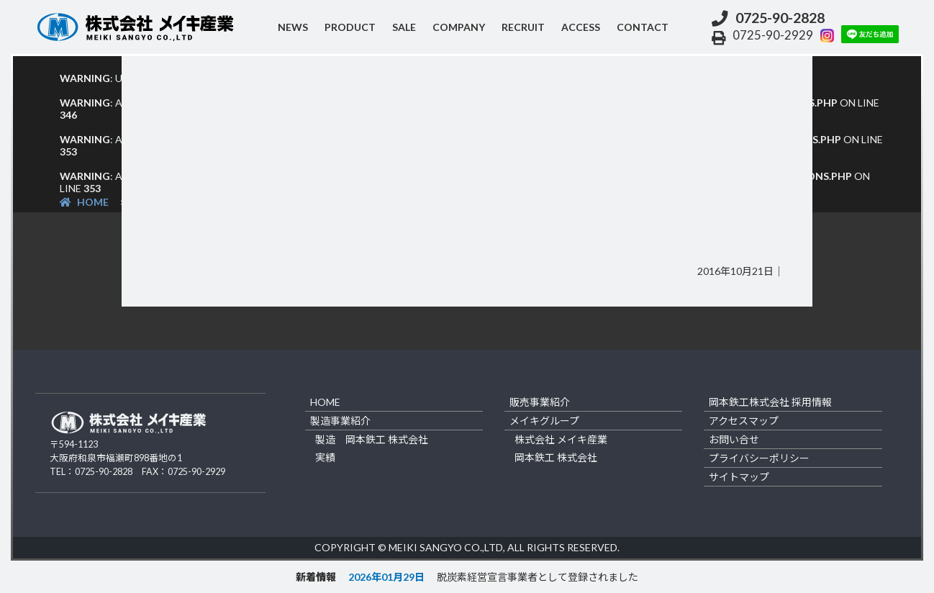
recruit (523, 27)
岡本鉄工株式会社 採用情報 (770, 402)
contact (642, 27)
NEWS (293, 27)
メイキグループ (544, 421)
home (325, 402)
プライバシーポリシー (759, 458)
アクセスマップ (744, 421)
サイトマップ (739, 477)
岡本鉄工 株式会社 (555, 457)
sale (404, 27)
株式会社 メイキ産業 (560, 439)
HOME (84, 202)
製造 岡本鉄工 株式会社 (371, 439)
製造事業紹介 (340, 421)
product (350, 27)
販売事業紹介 (539, 402)
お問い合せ (734, 439)
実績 (325, 457)
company (458, 27)
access (580, 27)
